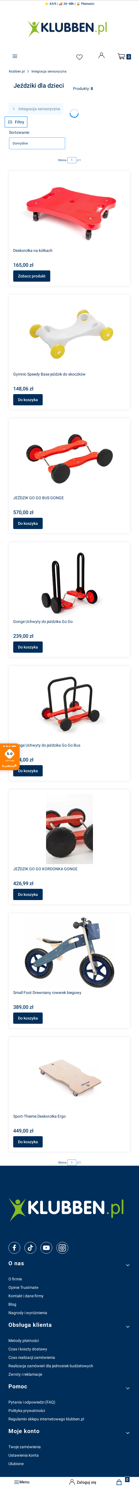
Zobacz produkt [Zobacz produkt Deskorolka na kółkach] (31, 276)
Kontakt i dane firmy (26, 1296)
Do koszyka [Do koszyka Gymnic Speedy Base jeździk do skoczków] (28, 399)
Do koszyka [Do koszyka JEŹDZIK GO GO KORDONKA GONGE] (28, 894)
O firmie (15, 1279)
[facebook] (14, 1248)
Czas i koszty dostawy (27, 1349)
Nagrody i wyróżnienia (27, 1312)
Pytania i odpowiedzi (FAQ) (31, 1402)
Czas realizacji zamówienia (31, 1357)
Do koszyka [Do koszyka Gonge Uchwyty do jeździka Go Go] (28, 647)
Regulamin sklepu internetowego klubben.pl (46, 1419)
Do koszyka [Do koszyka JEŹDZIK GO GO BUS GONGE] (28, 523)
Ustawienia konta (23, 1455)
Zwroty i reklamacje (25, 1374)
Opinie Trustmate (23, 1287)
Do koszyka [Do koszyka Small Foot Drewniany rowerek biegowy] (28, 1018)
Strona (62, 160)
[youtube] (46, 1248)
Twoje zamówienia (24, 1447)
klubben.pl (17, 71)
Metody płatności (23, 1340)
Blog (12, 1304)
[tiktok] (30, 1248)
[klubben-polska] (69, 1208)
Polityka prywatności (26, 1410)
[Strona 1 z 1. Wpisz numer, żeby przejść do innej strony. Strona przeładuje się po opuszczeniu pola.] (71, 160)
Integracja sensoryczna (49, 71)
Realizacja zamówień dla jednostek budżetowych (50, 1366)
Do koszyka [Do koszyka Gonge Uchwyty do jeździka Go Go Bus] (28, 771)
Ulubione (16, 1463)
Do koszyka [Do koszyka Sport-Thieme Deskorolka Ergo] (28, 1142)
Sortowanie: (19, 132)
